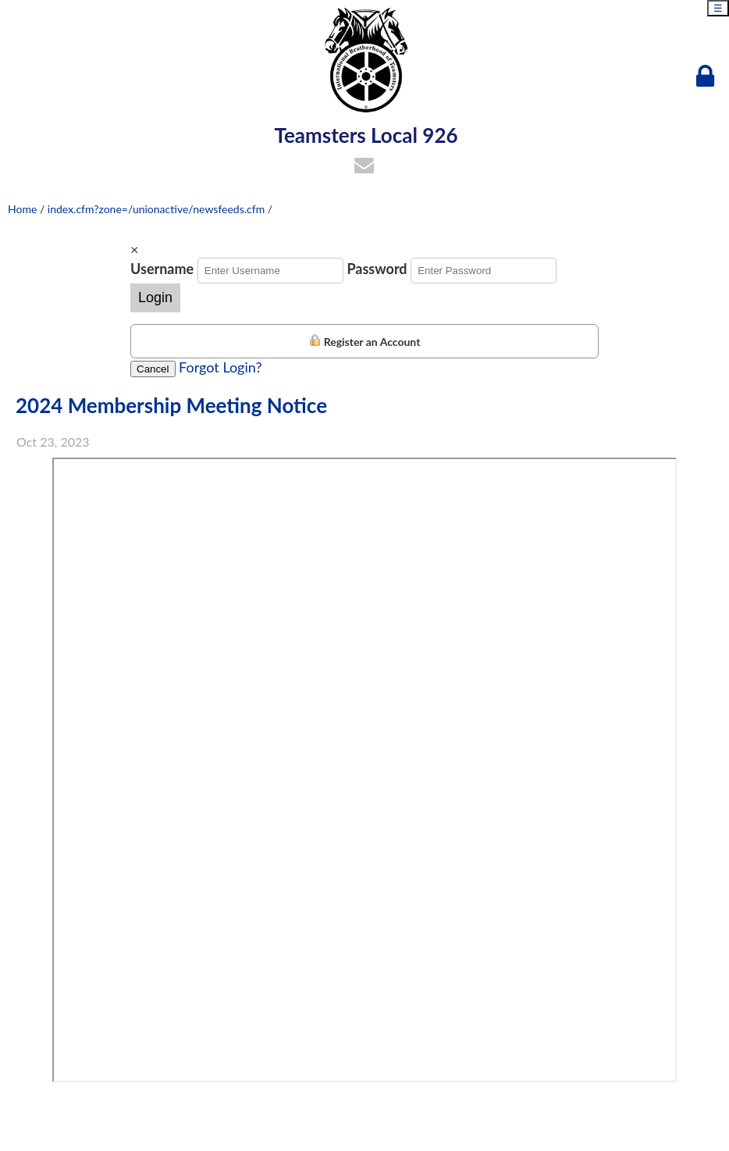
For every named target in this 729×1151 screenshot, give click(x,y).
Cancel (153, 369)
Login (155, 297)
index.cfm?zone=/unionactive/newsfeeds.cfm (156, 209)
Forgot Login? (220, 367)
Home (22, 209)
